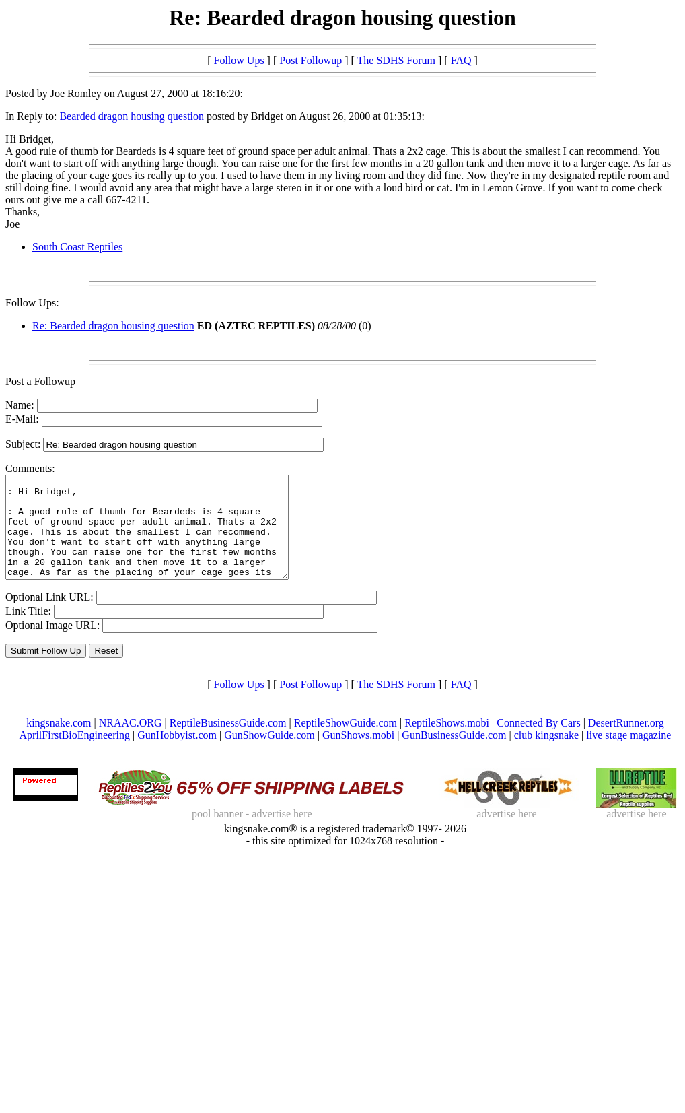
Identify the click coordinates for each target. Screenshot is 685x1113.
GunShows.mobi (358, 755)
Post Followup (310, 60)
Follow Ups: (32, 302)
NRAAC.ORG (130, 743)
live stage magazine (628, 755)
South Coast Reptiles (77, 246)
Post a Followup (40, 381)
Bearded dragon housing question (131, 116)
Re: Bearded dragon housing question (113, 325)
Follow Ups (238, 60)
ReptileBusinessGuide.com (228, 743)
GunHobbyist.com (177, 755)
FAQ (461, 60)
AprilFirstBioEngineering (75, 755)
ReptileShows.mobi (446, 743)
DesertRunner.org (626, 743)
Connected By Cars (538, 743)
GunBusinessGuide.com (454, 755)
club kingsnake (546, 755)
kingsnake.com (58, 743)
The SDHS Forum (396, 60)
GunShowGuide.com (269, 755)
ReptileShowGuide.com (345, 743)
